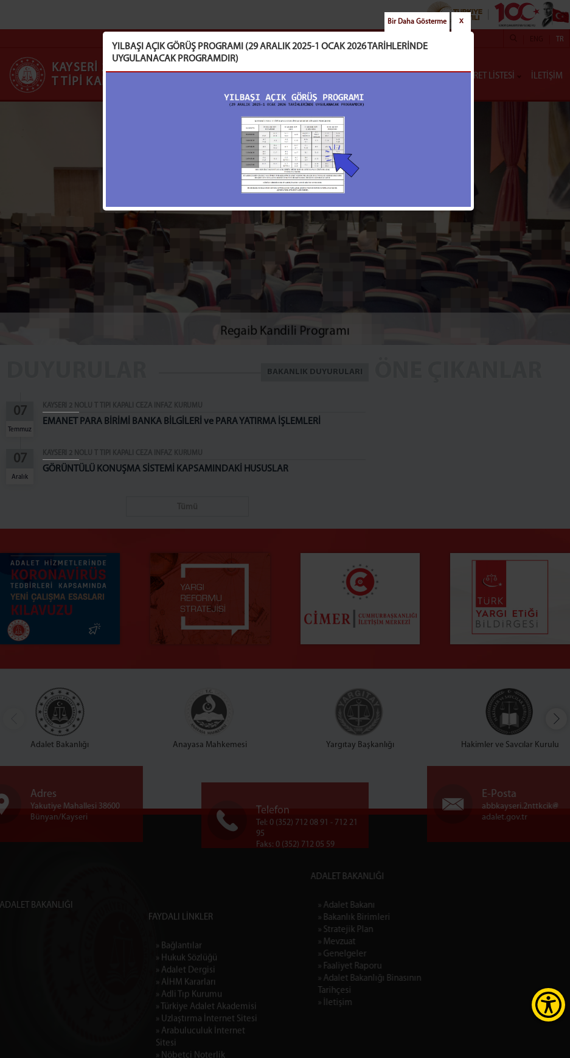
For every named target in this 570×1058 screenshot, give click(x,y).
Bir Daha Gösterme (417, 22)
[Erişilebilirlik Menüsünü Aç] (548, 1004)
